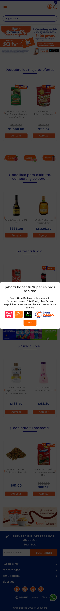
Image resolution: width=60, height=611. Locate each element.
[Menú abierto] (5, 6)
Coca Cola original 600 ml (44, 294)
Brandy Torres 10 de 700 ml (16, 221)
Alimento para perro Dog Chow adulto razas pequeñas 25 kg (16, 114)
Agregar (16, 135)
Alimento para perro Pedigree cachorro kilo (16, 471)
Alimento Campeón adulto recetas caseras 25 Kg (44, 472)
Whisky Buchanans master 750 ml (44, 221)
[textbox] (30, 18)
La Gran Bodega (30, 6)
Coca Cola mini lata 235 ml (16, 294)
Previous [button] (4, 42)
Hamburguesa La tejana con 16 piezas (43, 112)
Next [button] (56, 42)
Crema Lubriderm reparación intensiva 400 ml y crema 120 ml (16, 390)
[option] (30, 40)
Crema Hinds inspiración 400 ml (43, 389)
